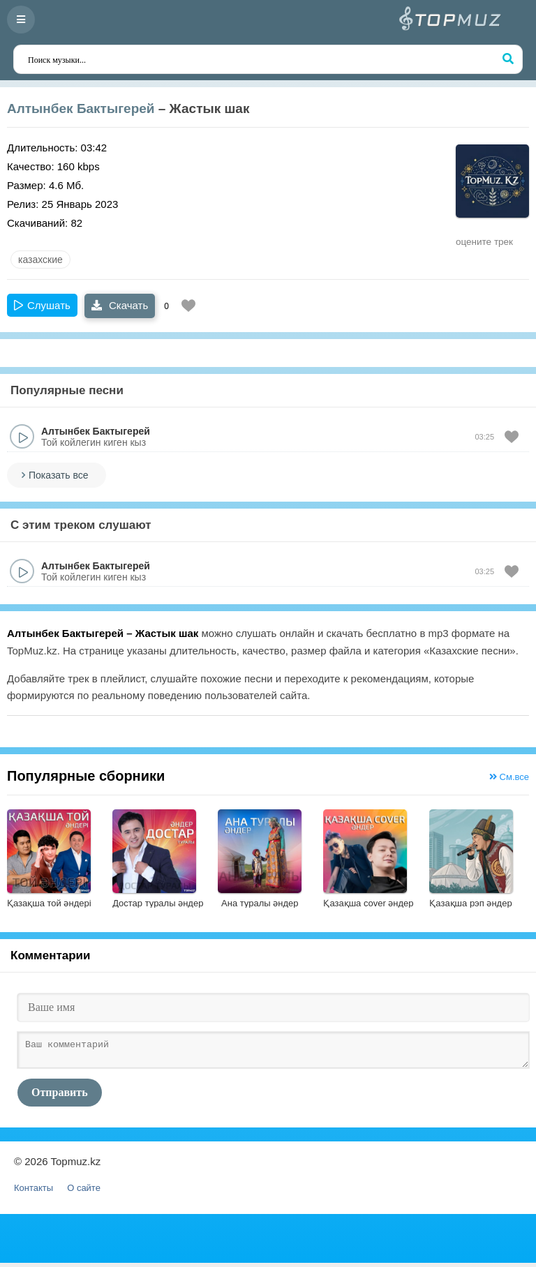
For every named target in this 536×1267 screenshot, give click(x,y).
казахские (40, 259)
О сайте (83, 1192)
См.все (509, 777)
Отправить (59, 1096)
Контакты (33, 1192)
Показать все (58, 475)
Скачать (119, 305)
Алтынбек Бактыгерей (81, 108)
